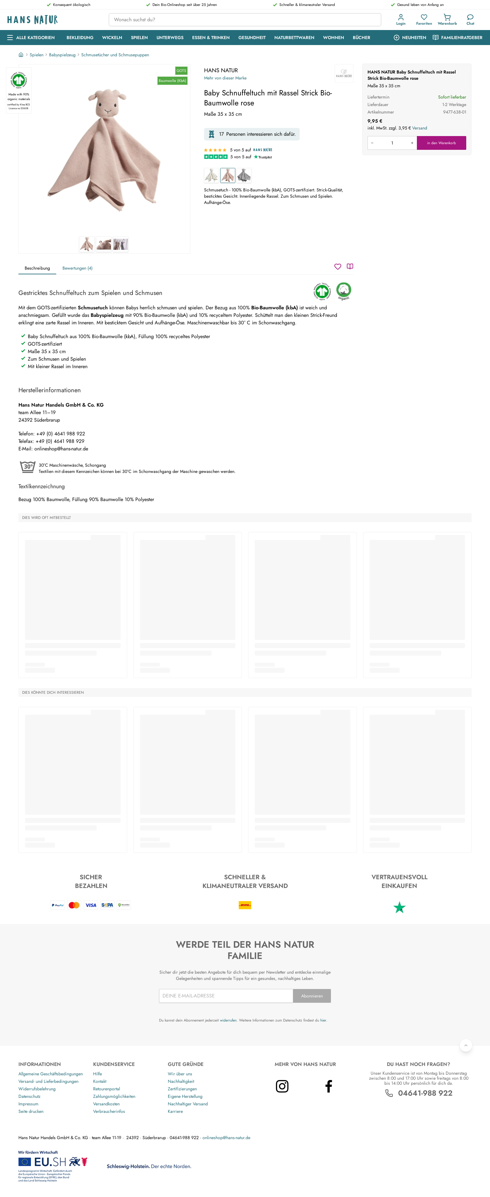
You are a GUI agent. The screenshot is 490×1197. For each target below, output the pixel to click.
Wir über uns (180, 1074)
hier (323, 1020)
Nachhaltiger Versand (188, 1104)
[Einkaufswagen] (447, 19)
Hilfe (97, 1074)
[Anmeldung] (401, 19)
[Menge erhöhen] (412, 143)
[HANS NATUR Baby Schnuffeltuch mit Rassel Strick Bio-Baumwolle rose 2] (104, 244)
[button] (402, 19)
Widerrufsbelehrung (37, 1089)
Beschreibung (37, 268)
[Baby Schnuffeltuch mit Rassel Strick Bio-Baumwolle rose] (227, 175)
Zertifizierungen (182, 1089)
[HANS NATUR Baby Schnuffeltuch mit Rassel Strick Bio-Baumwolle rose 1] (104, 150)
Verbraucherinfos (109, 1111)
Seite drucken (30, 1111)
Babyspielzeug (62, 55)
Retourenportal (106, 1089)
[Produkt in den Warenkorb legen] (392, 143)
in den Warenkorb (441, 143)
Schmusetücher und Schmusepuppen (115, 55)
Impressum (28, 1104)
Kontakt (99, 1081)
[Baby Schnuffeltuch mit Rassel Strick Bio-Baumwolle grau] (244, 175)
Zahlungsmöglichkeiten (114, 1096)
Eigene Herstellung (185, 1096)
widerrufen (228, 1020)
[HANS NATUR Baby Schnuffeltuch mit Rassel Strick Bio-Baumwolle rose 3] (120, 244)
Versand (419, 128)
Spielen (36, 55)
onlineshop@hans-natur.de (226, 1137)
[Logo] (53, 19)
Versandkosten (106, 1104)
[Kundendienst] (470, 19)
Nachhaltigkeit (181, 1081)
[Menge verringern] (372, 143)
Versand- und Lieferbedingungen (48, 1081)
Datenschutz (29, 1096)
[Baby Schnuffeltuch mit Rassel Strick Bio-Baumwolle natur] (211, 175)
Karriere (175, 1111)
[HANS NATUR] (344, 73)
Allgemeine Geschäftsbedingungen (50, 1074)
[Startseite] (21, 54)
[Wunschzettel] (338, 266)
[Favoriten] (424, 19)
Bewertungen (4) (77, 268)
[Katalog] (350, 266)
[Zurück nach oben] (465, 1045)
